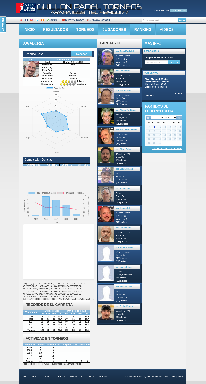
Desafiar (81, 53)
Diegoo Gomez (152, 87)
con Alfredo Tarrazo (125, 247)
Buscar (182, 20)
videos (167, 30)
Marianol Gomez (152, 84)
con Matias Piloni (123, 228)
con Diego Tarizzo (124, 149)
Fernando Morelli (153, 82)
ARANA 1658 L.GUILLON (98, 20)
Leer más (149, 95)
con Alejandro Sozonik (126, 130)
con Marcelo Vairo (124, 287)
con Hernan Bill (123, 208)
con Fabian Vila (123, 188)
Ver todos (177, 93)
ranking (142, 30)
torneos (85, 30)
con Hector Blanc (124, 90)
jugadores (114, 30)
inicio (29, 30)
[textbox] (160, 20)
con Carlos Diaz (123, 71)
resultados (55, 30)
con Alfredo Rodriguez (126, 110)
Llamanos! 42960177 (73, 20)
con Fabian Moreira (124, 306)
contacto (102, 377)
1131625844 (53, 20)
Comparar (174, 62)
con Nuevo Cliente (124, 267)
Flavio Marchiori (152, 79)
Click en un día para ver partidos (167, 149)
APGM (91, 377)
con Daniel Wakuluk (125, 51)
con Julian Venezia (124, 169)
